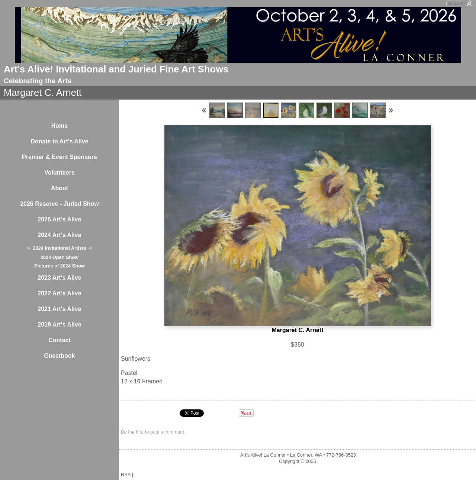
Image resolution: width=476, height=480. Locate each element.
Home (59, 126)
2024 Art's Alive (59, 235)
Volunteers (59, 172)
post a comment (167, 432)
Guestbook (59, 356)
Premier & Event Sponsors (59, 157)
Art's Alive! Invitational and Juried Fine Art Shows (116, 69)
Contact (59, 340)
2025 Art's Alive (59, 219)
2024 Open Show (59, 257)
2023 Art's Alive (59, 278)
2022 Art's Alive (59, 293)
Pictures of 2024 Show (59, 266)
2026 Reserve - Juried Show (59, 204)
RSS (126, 474)
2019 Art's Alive (59, 324)
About (59, 188)
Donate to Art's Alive (59, 141)
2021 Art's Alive (59, 309)
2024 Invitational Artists (59, 248)
